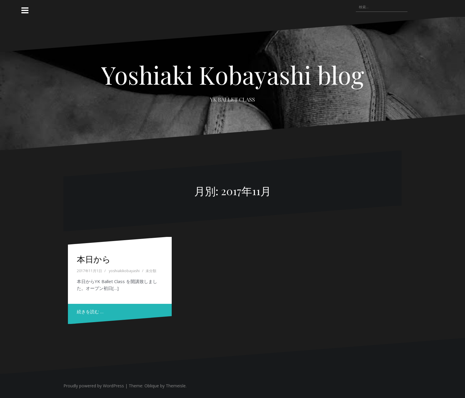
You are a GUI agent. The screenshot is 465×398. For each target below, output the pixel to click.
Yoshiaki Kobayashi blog (232, 74)
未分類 (151, 270)
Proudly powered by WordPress (93, 386)
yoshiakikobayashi (124, 270)
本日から (94, 258)
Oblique (151, 386)
